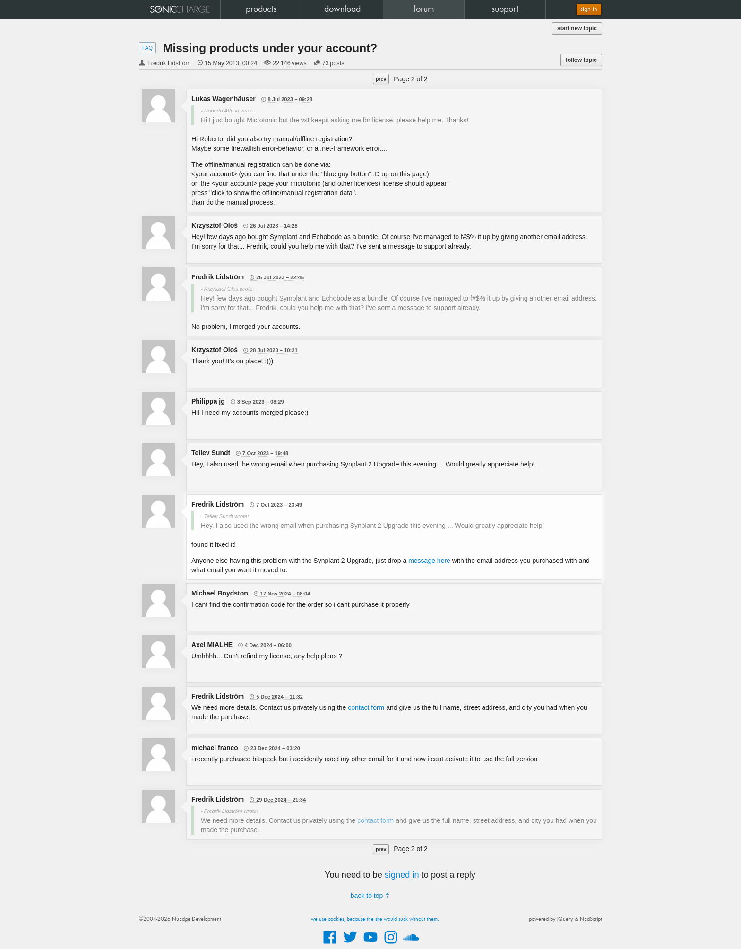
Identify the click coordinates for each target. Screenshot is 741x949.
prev (381, 79)
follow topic (581, 60)
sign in (588, 9)
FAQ (147, 48)
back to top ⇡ (370, 895)
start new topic (577, 28)
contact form (366, 707)
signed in (402, 875)
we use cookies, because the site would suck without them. (375, 919)
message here (429, 560)
